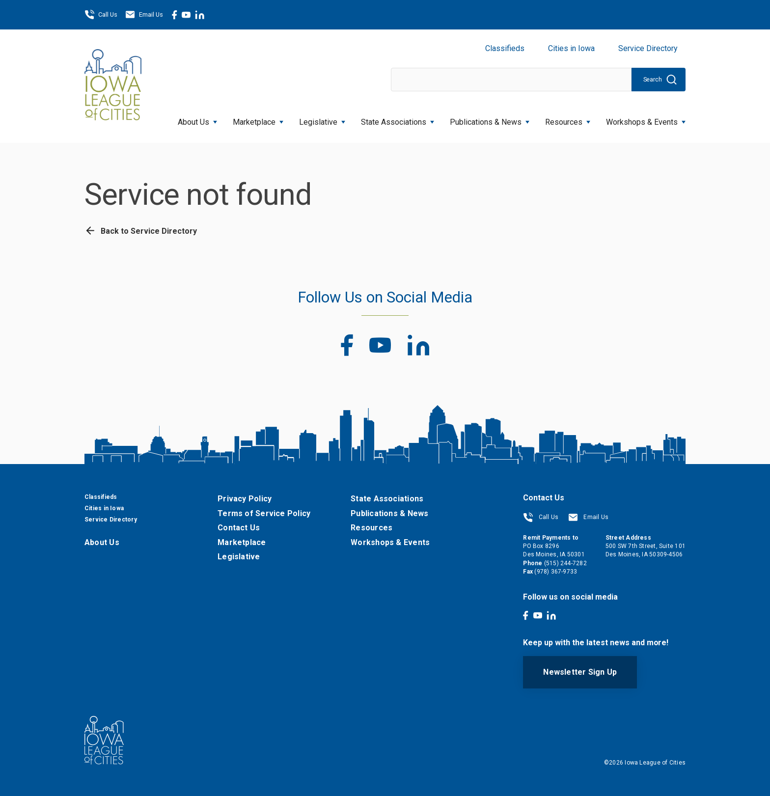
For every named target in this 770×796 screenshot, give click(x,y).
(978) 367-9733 (555, 571)
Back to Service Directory (140, 231)
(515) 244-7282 (565, 563)
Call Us (100, 15)
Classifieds (504, 48)
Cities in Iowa (571, 48)
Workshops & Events (646, 119)
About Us (197, 119)
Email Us (144, 15)
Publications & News (489, 119)
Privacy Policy (245, 498)
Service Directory (648, 48)
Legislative (322, 119)
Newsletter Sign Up (580, 672)
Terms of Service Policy (264, 513)
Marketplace (258, 119)
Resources (567, 119)
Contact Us (239, 527)
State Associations (397, 119)
